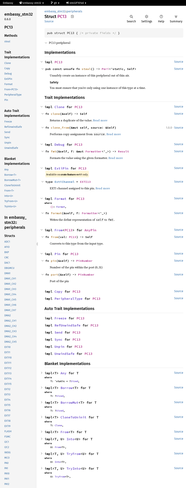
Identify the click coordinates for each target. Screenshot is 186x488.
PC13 (58, 62)
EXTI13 (85, 181)
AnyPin (90, 230)
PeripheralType (68, 299)
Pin (57, 254)
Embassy (8, 3)
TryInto (73, 468)
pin (53, 261)
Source (49, 21)
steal (86, 69)
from (54, 237)
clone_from (60, 127)
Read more (100, 120)
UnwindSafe (64, 354)
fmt (53, 151)
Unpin (59, 346)
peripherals (74, 11)
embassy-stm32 (31, 3)
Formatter (93, 151)
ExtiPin (61, 168)
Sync (58, 339)
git (54, 3)
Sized (74, 381)
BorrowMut (69, 402)
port (54, 274)
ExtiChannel (64, 181)
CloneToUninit (73, 417)
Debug (59, 144)
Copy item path (72, 16)
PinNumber (84, 261)
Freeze (60, 318)
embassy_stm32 (55, 11)
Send (58, 332)
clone (55, 114)
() (51, 206)
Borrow (66, 388)
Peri (105, 69)
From (58, 230)
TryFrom (73, 454)
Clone (59, 107)
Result (123, 151)
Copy (58, 291)
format (56, 213)
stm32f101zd (75, 3)
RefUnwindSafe (67, 325)
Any (63, 373)
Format (60, 199)
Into (70, 439)
